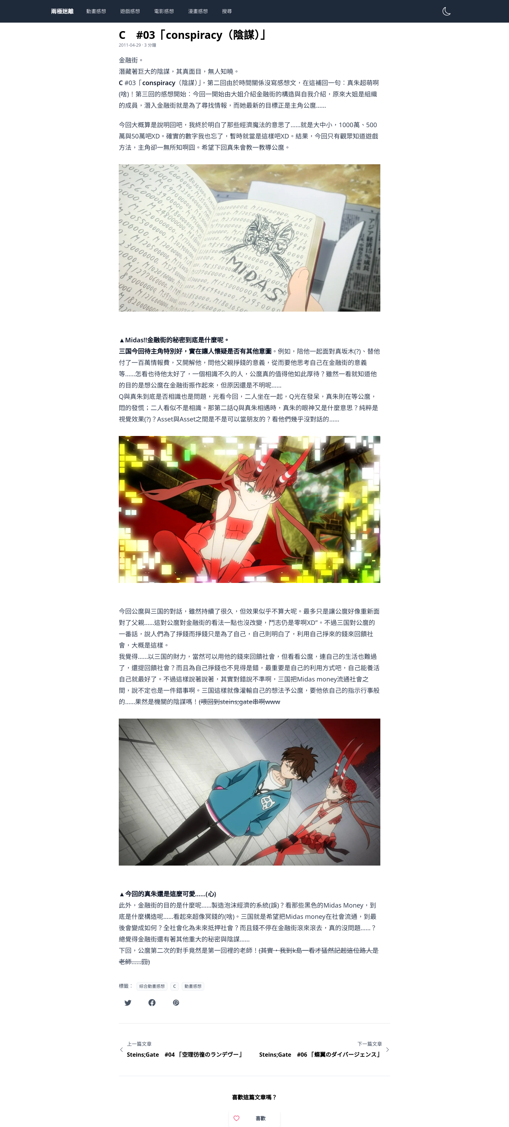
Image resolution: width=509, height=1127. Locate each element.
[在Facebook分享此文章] (152, 1002)
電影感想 (164, 11)
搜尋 (227, 11)
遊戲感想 (130, 11)
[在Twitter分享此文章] (128, 1002)
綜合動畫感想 (152, 986)
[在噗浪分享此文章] (176, 1002)
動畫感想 (96, 11)
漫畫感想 (198, 11)
